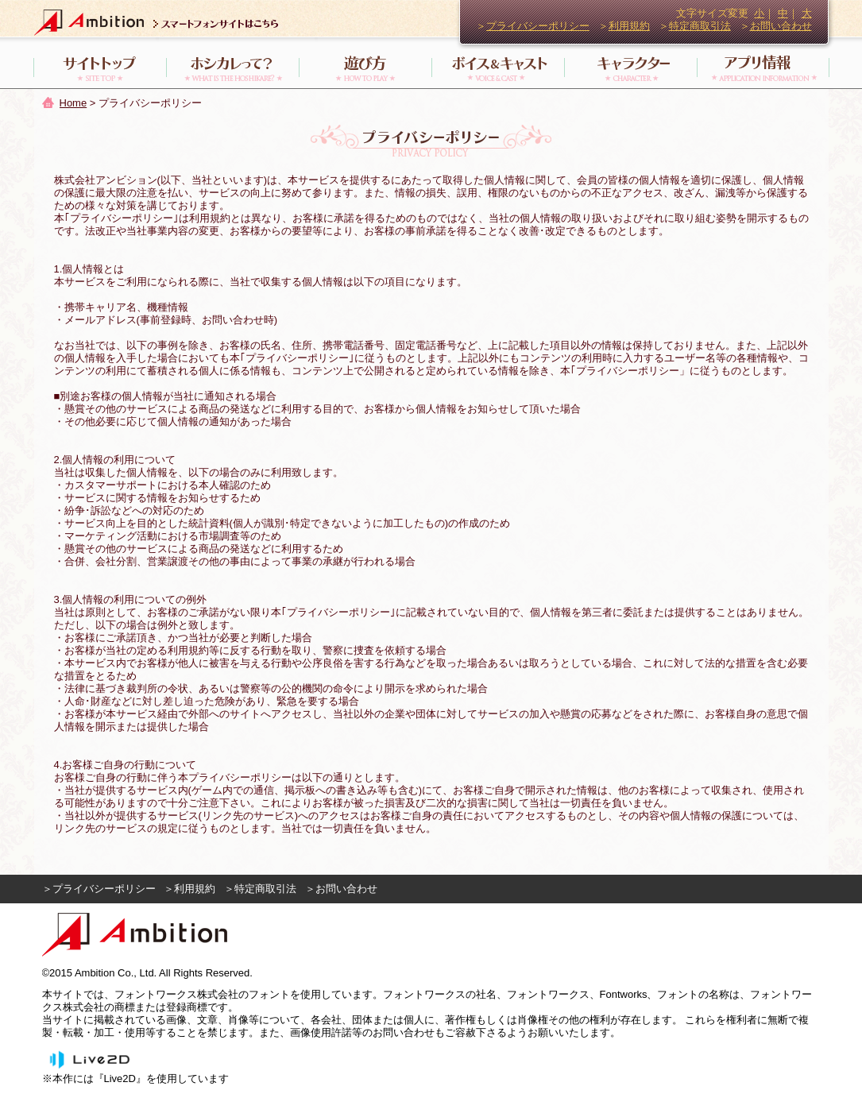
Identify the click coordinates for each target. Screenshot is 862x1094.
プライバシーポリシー (537, 26)
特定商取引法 (700, 26)
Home (73, 103)
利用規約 (629, 26)
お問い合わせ (781, 26)
